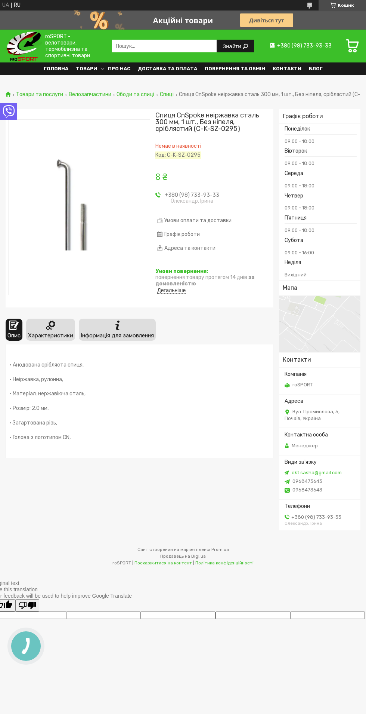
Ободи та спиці (135, 95)
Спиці (167, 95)
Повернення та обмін (235, 68)
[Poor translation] (27, 605)
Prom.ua (220, 549)
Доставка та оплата (167, 68)
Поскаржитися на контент (163, 563)
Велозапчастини (90, 95)
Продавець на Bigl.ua (183, 556)
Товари (86, 68)
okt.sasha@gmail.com (317, 472)
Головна (56, 68)
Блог (316, 68)
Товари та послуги (39, 95)
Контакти (287, 68)
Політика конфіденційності (224, 563)
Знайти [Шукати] (232, 46)
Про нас (119, 68)
